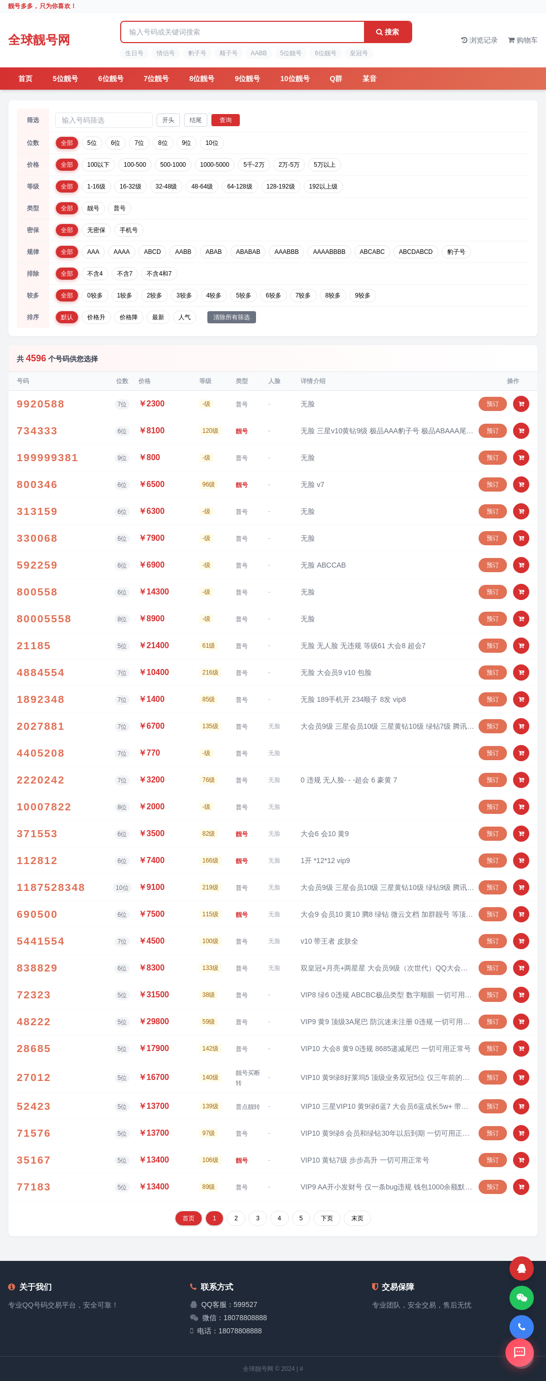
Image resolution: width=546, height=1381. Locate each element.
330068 (37, 538)
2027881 (41, 726)
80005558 (44, 619)
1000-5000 (214, 164)
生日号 (134, 53)
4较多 (214, 295)
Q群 (336, 78)
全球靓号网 (39, 40)
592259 (37, 565)
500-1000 (173, 164)
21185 (34, 646)
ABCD (152, 251)
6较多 (273, 295)
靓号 (93, 208)
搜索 (387, 32)
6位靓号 (326, 53)
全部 (67, 142)
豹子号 (197, 53)
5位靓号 (291, 53)
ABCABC (372, 251)
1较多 (125, 295)
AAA (93, 251)
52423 (34, 1106)
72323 (34, 995)
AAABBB (286, 251)
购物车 (523, 40)
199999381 (48, 458)
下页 (327, 1218)
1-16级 (96, 186)
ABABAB (248, 251)
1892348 (41, 699)
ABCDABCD (416, 251)
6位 (116, 142)
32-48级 (166, 186)
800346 (37, 484)
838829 (37, 968)
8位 (163, 142)
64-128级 (239, 186)
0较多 (95, 295)
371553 (37, 834)
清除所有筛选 (231, 317)
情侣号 (166, 53)
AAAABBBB (329, 251)
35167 (34, 1160)
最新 (158, 317)
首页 (25, 78)
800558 (37, 592)
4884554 (41, 672)
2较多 (154, 295)
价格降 (129, 317)
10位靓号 (295, 78)
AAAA (122, 251)
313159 (37, 511)
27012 (34, 1077)
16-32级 (130, 186)
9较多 (363, 295)
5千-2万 (253, 164)
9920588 (41, 404)
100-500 (135, 164)
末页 (357, 1218)
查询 (226, 120)
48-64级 (202, 186)
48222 (34, 1022)
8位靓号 (201, 78)
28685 (34, 1048)
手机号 (129, 230)
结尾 (196, 120)
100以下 (98, 164)
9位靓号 (247, 78)
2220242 (41, 780)
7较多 (303, 295)
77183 (34, 1187)
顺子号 (229, 53)
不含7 (125, 273)
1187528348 (51, 887)
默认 (67, 317)
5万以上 (325, 164)
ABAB (213, 251)
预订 (493, 403)
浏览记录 (479, 40)
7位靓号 (156, 78)
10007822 (44, 807)
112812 (37, 860)
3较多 (184, 295)
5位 (92, 142)
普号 (120, 208)
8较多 (333, 295)
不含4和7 (159, 273)
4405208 (41, 753)
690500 (37, 914)
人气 (184, 317)
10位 (211, 142)
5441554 (41, 941)
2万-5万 (289, 164)
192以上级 (323, 186)
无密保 (96, 230)
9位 (187, 142)
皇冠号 (359, 53)
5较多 (243, 295)
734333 (37, 431)
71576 (34, 1133)
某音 (369, 78)
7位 (139, 142)
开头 (168, 120)
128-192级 (281, 186)
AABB (259, 53)
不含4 (95, 273)
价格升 (96, 317)
